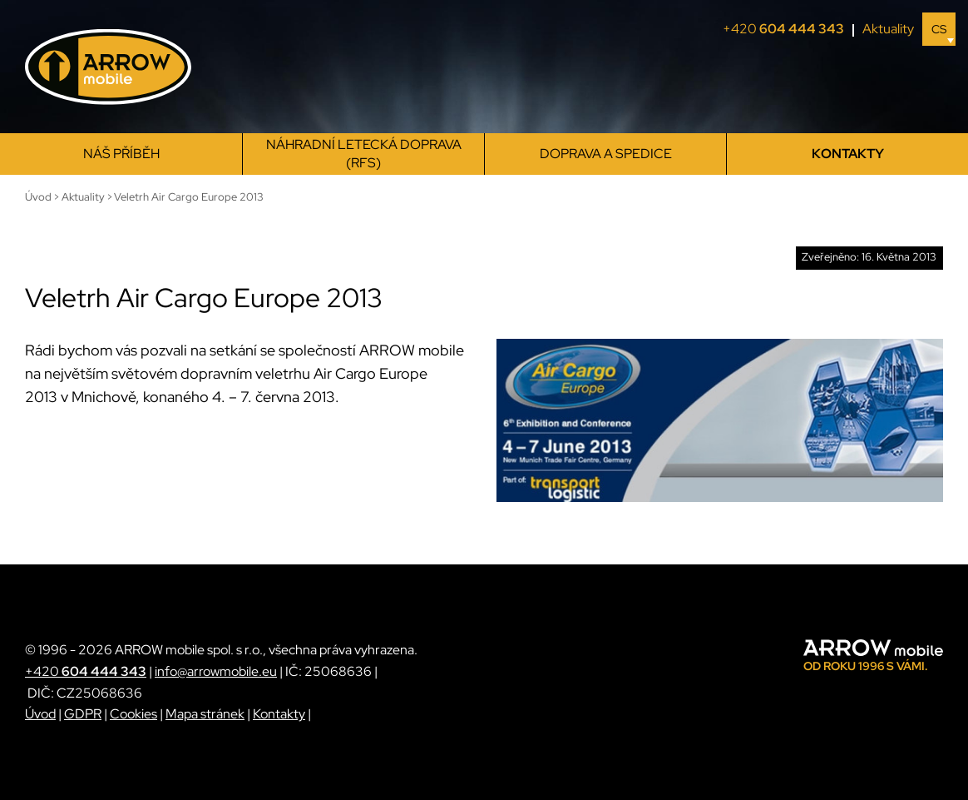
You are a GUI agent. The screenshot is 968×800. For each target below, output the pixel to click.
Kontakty (848, 153)
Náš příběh (121, 153)
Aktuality (888, 28)
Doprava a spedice (606, 153)
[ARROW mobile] (108, 67)
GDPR (82, 714)
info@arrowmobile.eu (216, 671)
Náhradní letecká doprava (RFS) (364, 153)
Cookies (133, 714)
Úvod (40, 714)
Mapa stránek (204, 714)
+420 (788, 29)
